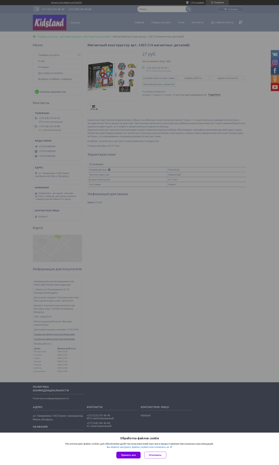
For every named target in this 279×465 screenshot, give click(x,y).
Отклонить (155, 455)
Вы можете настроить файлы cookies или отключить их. (138, 447)
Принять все (128, 455)
